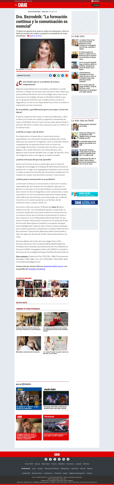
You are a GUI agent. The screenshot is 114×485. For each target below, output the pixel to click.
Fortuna (54, 464)
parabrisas (56, 417)
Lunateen (78, 464)
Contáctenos (48, 473)
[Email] (66, 75)
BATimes (86, 464)
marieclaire (56, 389)
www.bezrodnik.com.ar (53, 266)
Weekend (62, 464)
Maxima (89, 468)
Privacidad (57, 473)
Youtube (32, 269)
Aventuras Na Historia (51, 468)
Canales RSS (26, 473)
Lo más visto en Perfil (82, 120)
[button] (42, 55)
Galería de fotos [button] (34, 36)
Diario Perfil (29, 464)
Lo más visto (78, 36)
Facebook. (41, 269)
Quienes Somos (37, 473)
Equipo (65, 473)
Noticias (37, 464)
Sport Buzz (75, 468)
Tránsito (89, 473)
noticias (29, 389)
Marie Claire (46, 464)
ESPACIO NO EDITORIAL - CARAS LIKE (38, 12)
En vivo (95, 5)
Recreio (82, 468)
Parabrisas (70, 464)
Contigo (40, 468)
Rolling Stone (65, 468)
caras (29, 417)
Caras (34, 468)
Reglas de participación (77, 473)
